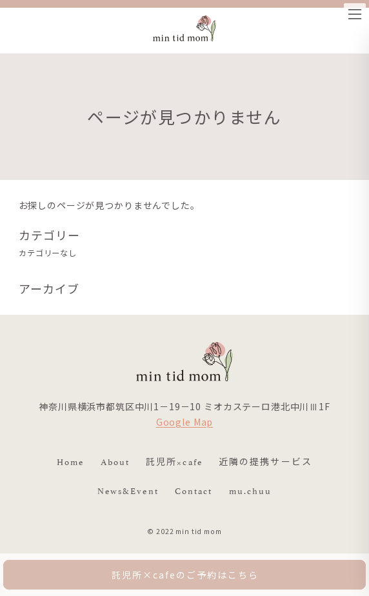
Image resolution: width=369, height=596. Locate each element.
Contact (194, 490)
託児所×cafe (174, 461)
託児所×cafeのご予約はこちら (185, 574)
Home (70, 461)
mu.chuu (250, 490)
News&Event (128, 490)
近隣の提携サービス (265, 461)
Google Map (184, 421)
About (115, 461)
